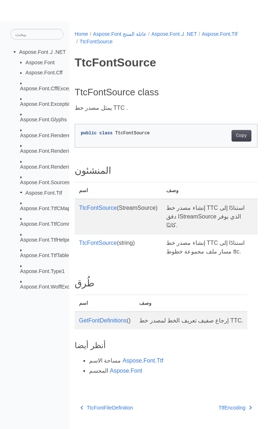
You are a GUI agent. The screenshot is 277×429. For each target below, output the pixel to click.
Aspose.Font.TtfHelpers (47, 240)
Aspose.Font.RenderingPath (52, 166)
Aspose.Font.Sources (45, 182)
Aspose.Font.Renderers (47, 135)
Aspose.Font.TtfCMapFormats (55, 208)
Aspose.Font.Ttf (44, 192)
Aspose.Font (40, 62)
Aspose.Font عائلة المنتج (119, 34)
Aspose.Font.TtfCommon (49, 224)
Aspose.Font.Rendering (47, 151)
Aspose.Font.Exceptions (48, 104)
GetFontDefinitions (103, 320)
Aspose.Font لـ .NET (42, 52)
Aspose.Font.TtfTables (46, 255)
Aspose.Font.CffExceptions (51, 88)
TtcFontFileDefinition (106, 408)
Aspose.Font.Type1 (42, 271)
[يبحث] (36, 34)
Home (81, 34)
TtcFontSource (96, 41)
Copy (241, 135)
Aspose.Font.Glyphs (43, 119)
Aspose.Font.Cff (44, 72)
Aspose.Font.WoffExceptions (53, 287)
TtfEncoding (235, 408)
